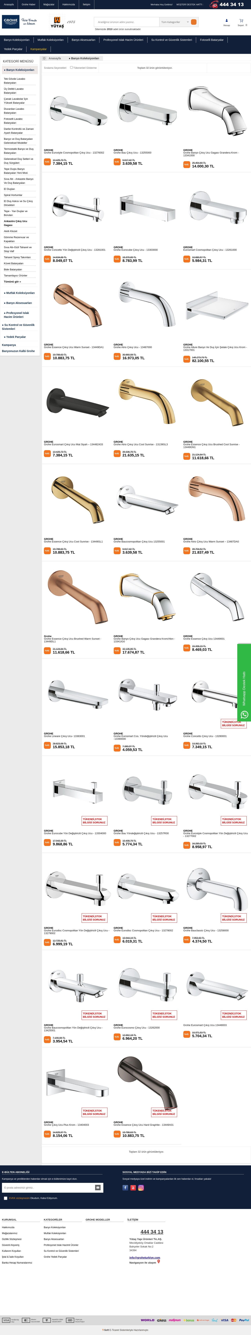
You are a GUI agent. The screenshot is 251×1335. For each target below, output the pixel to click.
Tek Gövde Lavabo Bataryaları (14, 80)
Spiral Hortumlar (13, 195)
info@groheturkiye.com (144, 1257)
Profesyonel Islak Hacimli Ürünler (61, 1245)
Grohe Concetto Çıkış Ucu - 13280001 (205, 736)
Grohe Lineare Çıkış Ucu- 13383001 (64, 736)
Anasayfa (9, 4)
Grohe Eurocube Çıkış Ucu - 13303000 (136, 250)
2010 (110, 29)
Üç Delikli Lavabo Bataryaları (14, 90)
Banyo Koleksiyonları (17, 39)
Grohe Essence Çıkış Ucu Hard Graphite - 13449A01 (144, 1125)
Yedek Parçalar (13, 49)
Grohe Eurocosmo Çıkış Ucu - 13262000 (137, 1027)
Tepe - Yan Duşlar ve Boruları (15, 213)
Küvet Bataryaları (14, 263)
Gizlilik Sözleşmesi (11, 1239)
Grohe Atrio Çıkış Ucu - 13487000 (133, 347)
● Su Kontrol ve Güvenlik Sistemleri (18, 326)
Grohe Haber (28, 4)
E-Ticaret (114, 1330)
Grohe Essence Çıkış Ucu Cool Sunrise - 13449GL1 (73, 541)
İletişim (86, 4)
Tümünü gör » (12, 281)
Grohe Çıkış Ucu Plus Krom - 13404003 (66, 1125)
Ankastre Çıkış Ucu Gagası (15, 223)
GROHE (48, 150)
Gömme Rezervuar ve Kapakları (16, 239)
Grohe (47, 636)
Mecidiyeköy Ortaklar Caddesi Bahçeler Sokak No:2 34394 (148, 1239)
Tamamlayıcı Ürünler (15, 275)
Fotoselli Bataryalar (212, 39)
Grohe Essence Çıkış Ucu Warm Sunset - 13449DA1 (74, 347)
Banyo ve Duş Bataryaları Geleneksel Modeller (18, 140)
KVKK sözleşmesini (19, 1198)
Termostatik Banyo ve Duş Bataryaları (19, 150)
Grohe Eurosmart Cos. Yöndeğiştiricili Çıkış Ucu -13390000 (141, 737)
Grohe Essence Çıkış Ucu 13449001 (204, 638)
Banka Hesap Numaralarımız (17, 1262)
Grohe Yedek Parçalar (55, 1256)
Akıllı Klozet (10, 231)
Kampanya (9, 345)
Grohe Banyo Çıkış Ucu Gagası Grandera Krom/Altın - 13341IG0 (144, 640)
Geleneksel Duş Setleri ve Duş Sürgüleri (18, 160)
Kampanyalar (38, 49)
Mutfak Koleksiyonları (51, 39)
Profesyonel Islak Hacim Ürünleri (123, 39)
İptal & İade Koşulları (13, 1256)
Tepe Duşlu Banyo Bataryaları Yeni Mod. (16, 170)
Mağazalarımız (9, 1233)
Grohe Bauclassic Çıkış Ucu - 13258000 (206, 930)
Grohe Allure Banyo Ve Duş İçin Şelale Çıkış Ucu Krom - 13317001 (215, 348)
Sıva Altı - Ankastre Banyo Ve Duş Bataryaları (18, 180)
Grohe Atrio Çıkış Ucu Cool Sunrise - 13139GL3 (141, 444)
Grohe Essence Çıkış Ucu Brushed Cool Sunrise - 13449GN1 (211, 446)
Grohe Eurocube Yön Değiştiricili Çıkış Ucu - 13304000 (75, 833)
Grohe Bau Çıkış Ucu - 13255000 (132, 152)
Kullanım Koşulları (11, 1251)
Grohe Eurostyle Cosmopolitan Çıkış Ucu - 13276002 (74, 152)
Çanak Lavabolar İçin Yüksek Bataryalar (16, 100)
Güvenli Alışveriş (10, 1245)
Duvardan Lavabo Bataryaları (14, 110)
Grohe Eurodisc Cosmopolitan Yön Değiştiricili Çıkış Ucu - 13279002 (76, 932)
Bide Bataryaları (13, 269)
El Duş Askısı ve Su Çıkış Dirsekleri (18, 203)
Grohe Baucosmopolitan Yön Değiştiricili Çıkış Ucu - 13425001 (73, 1029)
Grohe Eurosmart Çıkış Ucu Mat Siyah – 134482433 (73, 444)
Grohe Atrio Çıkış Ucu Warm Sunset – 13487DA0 (211, 541)
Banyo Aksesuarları (83, 39)
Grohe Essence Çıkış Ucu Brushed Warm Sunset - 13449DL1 (72, 640)
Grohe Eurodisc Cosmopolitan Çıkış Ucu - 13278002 (143, 930)
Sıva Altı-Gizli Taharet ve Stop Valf (18, 249)
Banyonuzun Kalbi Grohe (18, 351)
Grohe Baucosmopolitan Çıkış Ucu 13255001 (139, 541)
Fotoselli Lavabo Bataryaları (13, 120)
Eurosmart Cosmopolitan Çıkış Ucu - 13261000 (210, 250)
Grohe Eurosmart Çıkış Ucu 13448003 (205, 1025)
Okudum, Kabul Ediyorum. (31, 1198)
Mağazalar (48, 4)
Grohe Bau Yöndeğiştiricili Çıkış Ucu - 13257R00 (141, 833)
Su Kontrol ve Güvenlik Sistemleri (171, 39)
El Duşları (9, 188)
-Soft (105, 1330)
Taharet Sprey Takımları (17, 257)
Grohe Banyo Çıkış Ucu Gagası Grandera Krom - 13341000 (211, 154)
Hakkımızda (68, 4)
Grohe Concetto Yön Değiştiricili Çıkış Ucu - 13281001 (74, 250)
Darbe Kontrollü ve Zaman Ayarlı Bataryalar (19, 130)
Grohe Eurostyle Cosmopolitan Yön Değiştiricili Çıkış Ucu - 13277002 (215, 835)
